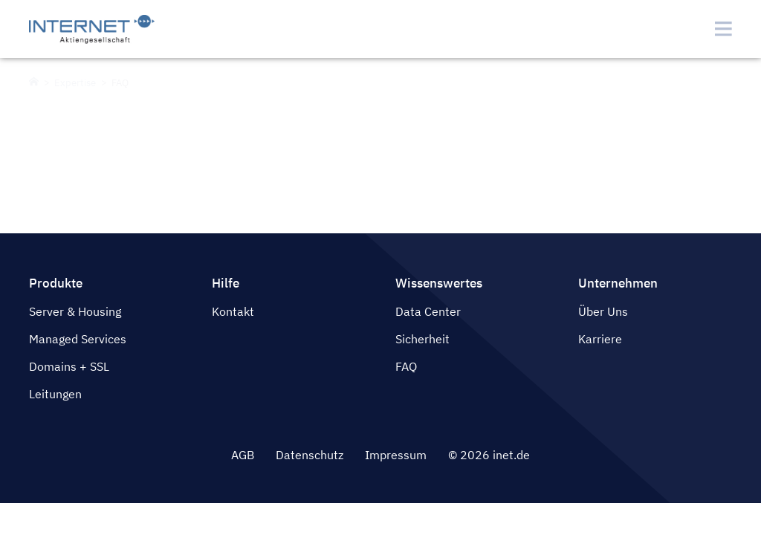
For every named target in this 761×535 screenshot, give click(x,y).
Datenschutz (309, 454)
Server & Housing (75, 311)
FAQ (406, 366)
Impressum (396, 454)
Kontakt (233, 311)
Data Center (428, 311)
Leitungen (55, 393)
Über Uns (603, 311)
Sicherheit (422, 338)
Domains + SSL (69, 366)
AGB (242, 454)
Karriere (600, 338)
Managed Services (77, 338)
